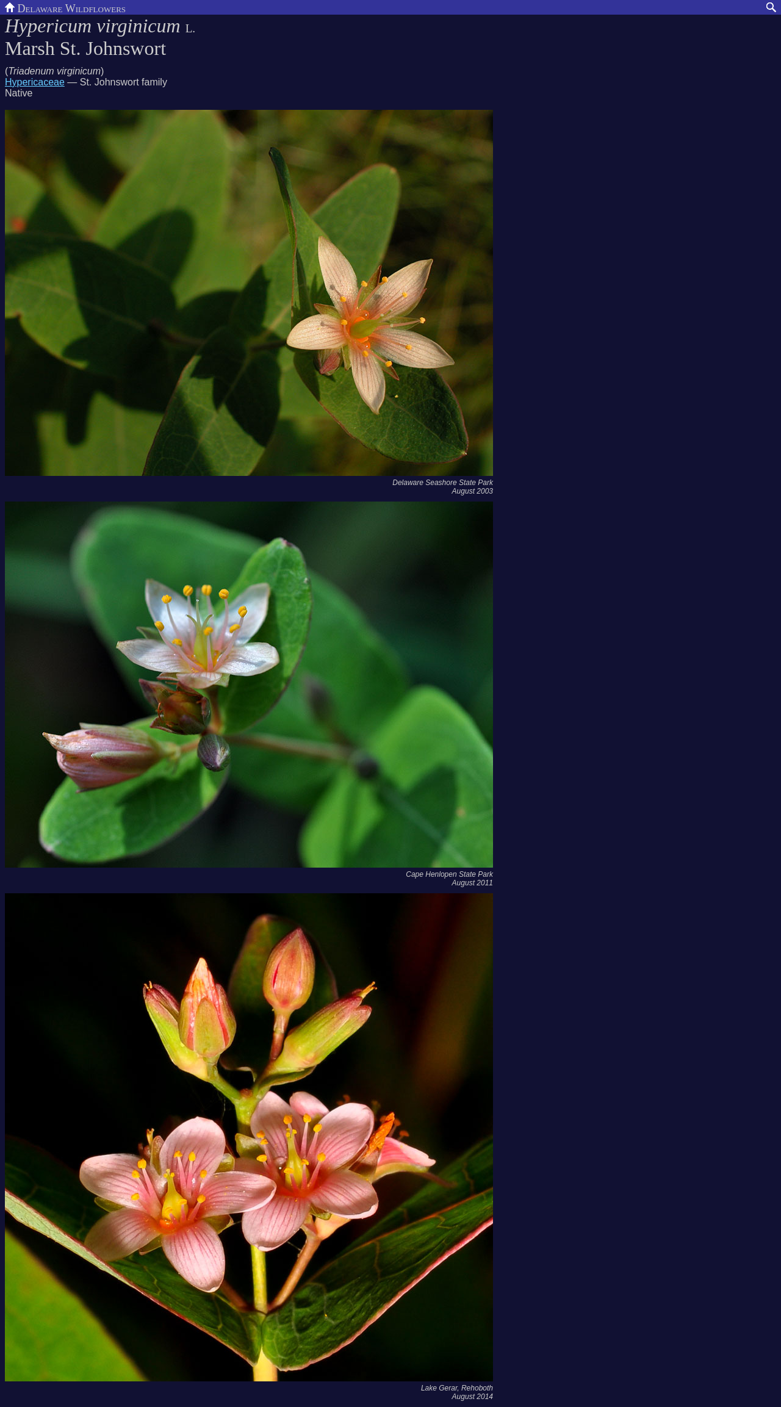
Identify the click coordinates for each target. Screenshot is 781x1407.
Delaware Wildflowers (65, 7)
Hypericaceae (35, 82)
